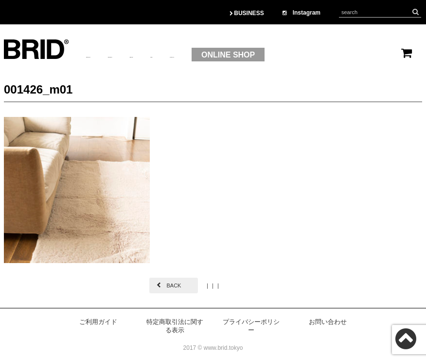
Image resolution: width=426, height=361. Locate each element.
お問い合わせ (328, 321)
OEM (243, 55)
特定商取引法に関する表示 (174, 326)
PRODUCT (158, 55)
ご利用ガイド (98, 321)
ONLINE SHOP (355, 55)
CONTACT (285, 55)
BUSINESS (247, 13)
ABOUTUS (105, 55)
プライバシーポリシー (251, 326)
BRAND (206, 55)
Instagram (301, 12)
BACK (173, 285)
